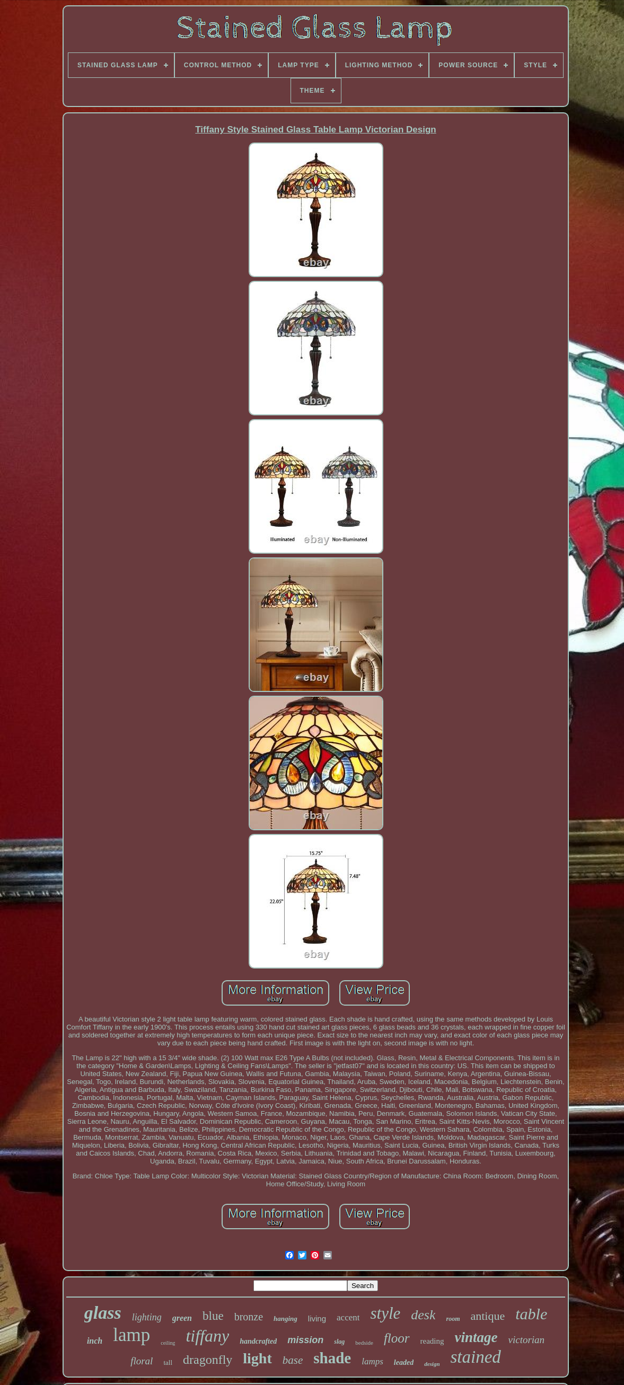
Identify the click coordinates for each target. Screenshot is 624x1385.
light (257, 1358)
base (293, 1360)
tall (167, 1362)
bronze (248, 1316)
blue (213, 1315)
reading (432, 1341)
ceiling (168, 1343)
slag (339, 1341)
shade (332, 1358)
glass (102, 1312)
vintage (475, 1337)
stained (476, 1356)
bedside (364, 1342)
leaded (404, 1362)
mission (305, 1340)
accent (348, 1317)
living (317, 1318)
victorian (526, 1339)
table (531, 1313)
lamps (372, 1361)
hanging (285, 1318)
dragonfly (207, 1359)
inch (94, 1340)
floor (397, 1338)
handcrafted (258, 1341)
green (182, 1317)
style (385, 1313)
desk (423, 1314)
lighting (147, 1317)
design (432, 1364)
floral (141, 1360)
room (453, 1318)
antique (487, 1315)
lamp (131, 1335)
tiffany (207, 1335)
